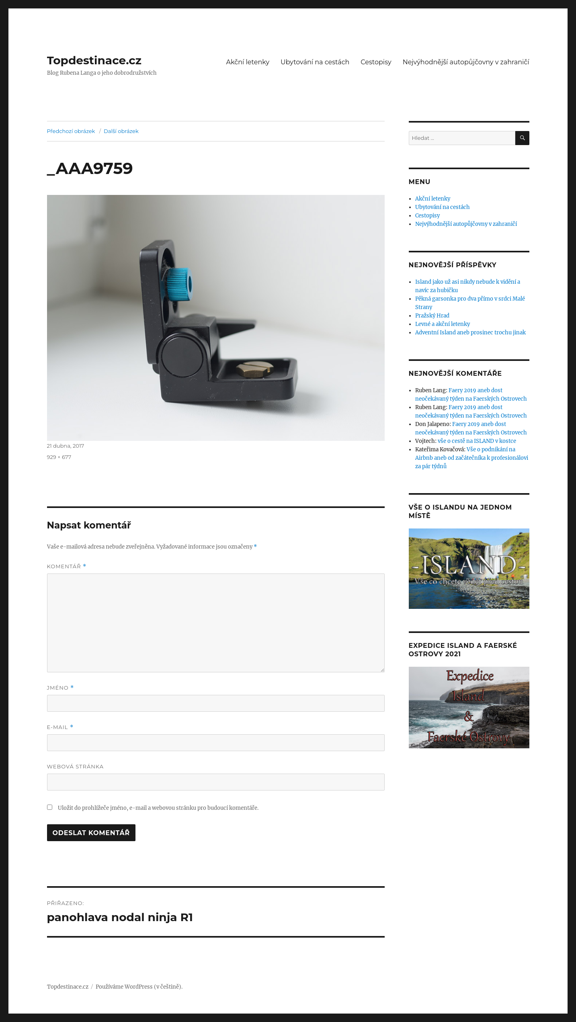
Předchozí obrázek (71, 131)
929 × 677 (59, 457)
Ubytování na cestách (315, 62)
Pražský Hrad (432, 315)
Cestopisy (376, 62)
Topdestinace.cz (94, 60)
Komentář (66, 566)
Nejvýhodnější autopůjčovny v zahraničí (466, 62)
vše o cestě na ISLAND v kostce (477, 441)
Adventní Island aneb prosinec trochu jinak (470, 332)
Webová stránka (75, 766)
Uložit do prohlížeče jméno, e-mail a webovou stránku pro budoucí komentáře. (158, 808)
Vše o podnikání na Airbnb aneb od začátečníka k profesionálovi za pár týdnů (471, 458)
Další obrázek (121, 131)
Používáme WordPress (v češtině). (139, 986)
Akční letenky (248, 62)
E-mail (60, 727)
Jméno (60, 687)
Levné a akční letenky (442, 324)
